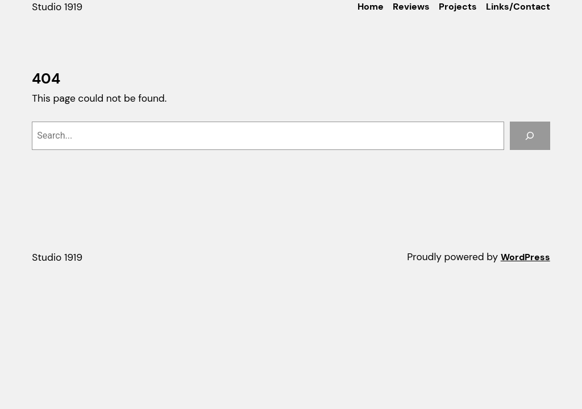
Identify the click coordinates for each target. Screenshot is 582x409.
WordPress (525, 257)
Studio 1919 (57, 7)
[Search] (530, 135)
